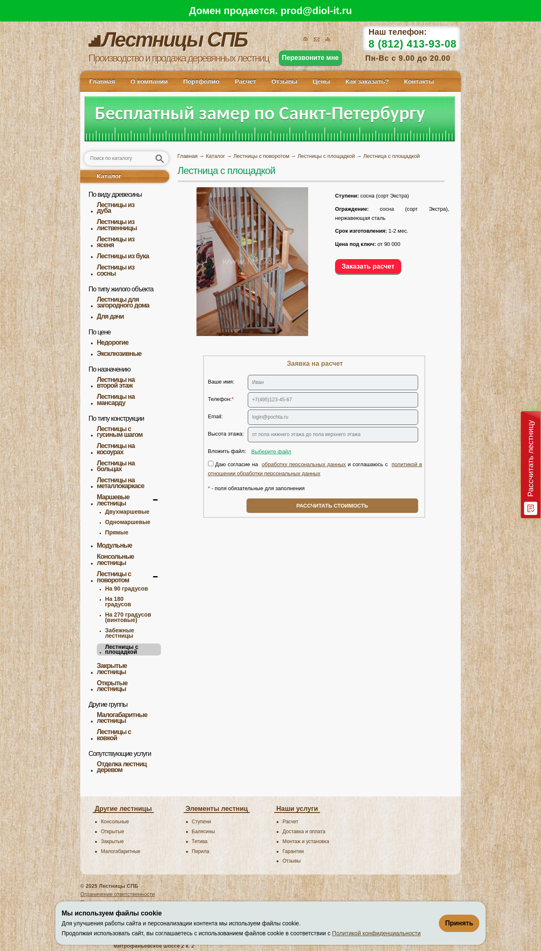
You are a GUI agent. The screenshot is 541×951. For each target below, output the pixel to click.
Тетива (200, 841)
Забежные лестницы (119, 633)
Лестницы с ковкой (114, 735)
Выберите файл (271, 451)
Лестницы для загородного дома (123, 303)
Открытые (112, 831)
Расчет (245, 81)
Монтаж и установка (305, 841)
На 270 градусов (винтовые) (128, 617)
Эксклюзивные (119, 354)
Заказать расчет (368, 266)
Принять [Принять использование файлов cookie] (459, 923)
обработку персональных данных (304, 464)
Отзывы (284, 81)
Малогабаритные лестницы (122, 718)
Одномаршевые (127, 522)
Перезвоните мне (310, 57)
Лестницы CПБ (118, 886)
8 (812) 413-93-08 (413, 44)
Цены (321, 81)
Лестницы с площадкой (122, 649)
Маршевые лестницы (113, 500)
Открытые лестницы (112, 686)
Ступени (201, 822)
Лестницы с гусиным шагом (120, 432)
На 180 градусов (118, 602)
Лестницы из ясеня (115, 242)
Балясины (203, 831)
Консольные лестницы (115, 560)
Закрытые (112, 841)
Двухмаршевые (127, 511)
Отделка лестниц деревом (121, 767)
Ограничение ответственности (117, 894)
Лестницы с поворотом (114, 577)
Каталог (109, 175)
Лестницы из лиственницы (117, 225)
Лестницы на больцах (116, 466)
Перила (200, 851)
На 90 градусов (126, 588)
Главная (102, 81)
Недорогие (112, 343)
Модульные (114, 545)
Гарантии (293, 851)
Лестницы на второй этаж (116, 383)
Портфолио (201, 81)
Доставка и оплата (304, 831)
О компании (149, 81)
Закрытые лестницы (112, 669)
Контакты (419, 81)
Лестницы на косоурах (116, 449)
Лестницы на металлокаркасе (120, 483)
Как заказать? (367, 81)
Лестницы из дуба (115, 208)
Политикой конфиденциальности (376, 933)
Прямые (116, 532)
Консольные (115, 822)
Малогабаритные (120, 851)
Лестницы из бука (123, 256)
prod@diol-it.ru (316, 10)
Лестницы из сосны (115, 270)
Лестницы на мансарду (116, 400)
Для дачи (110, 316)
